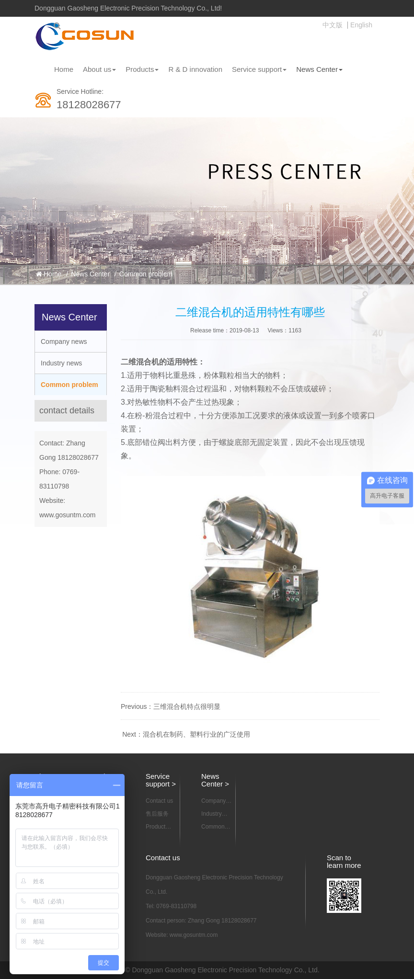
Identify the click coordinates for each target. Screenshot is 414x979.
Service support (259, 69)
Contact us (159, 800)
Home (63, 69)
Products (142, 69)
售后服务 (157, 813)
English (361, 25)
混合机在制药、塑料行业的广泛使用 (196, 734)
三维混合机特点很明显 (186, 706)
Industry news (61, 363)
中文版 (332, 25)
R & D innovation (195, 69)
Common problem (145, 274)
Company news (64, 341)
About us (99, 69)
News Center (319, 69)
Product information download (160, 827)
